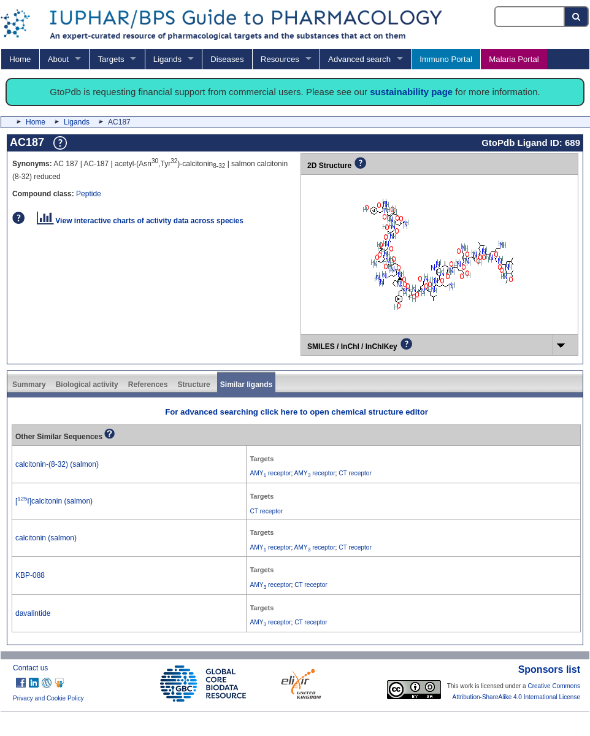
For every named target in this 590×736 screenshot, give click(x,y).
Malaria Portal (513, 59)
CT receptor (355, 473)
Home (20, 59)
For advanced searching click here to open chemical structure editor (296, 411)
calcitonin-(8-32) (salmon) (57, 464)
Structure (193, 384)
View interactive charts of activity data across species (140, 221)
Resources (280, 59)
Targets (111, 59)
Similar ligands (246, 384)
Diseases (226, 59)
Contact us (30, 668)
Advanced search (359, 59)
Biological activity (87, 384)
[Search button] (577, 16)
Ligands (167, 59)
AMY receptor (270, 473)
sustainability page (411, 91)
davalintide (32, 613)
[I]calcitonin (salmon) (54, 501)
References (148, 384)
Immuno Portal (446, 59)
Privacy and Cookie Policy (48, 698)
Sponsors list (549, 669)
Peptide (88, 194)
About (58, 59)
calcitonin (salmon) (46, 538)
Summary (29, 384)
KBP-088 (30, 575)
